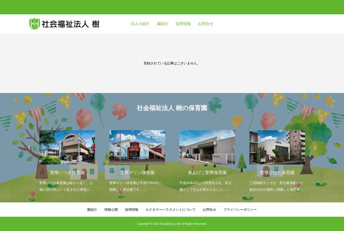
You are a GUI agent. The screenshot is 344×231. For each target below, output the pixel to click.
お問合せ (205, 24)
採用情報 (183, 24)
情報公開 (111, 209)
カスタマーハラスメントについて (170, 209)
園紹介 (162, 24)
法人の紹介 (140, 24)
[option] (67, 158)
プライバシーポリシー (240, 209)
